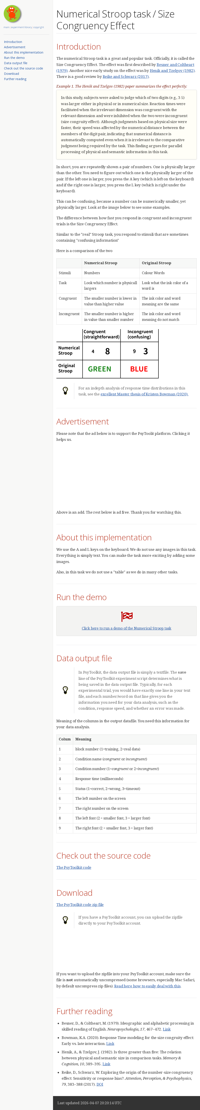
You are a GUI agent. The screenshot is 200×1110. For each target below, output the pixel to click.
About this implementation (23, 52)
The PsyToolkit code (73, 867)
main (7, 27)
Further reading (15, 79)
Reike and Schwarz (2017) (126, 76)
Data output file (15, 63)
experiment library (21, 27)
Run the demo (14, 58)
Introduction (13, 42)
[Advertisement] (128, 478)
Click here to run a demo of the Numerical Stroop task (126, 628)
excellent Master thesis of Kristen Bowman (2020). (145, 394)
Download (11, 73)
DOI (100, 1084)
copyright (38, 27)
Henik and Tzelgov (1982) (172, 70)
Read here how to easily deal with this (147, 986)
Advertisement (14, 47)
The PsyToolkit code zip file (80, 904)
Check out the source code (23, 68)
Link (167, 1029)
